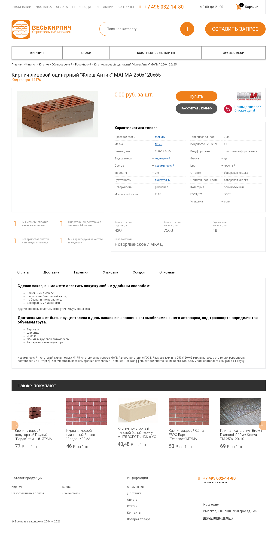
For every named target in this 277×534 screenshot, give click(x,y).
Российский (83, 64)
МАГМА (160, 137)
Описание (167, 272)
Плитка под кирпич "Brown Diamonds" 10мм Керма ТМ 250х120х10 (241, 434)
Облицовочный (62, 64)
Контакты (126, 7)
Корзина (252, 7)
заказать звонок (215, 482)
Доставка (44, 7)
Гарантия (81, 272)
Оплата (62, 7)
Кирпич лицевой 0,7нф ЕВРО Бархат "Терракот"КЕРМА (186, 434)
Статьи (132, 506)
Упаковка (110, 272)
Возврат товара (138, 519)
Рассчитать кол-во (196, 108)
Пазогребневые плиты (155, 53)
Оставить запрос (235, 29)
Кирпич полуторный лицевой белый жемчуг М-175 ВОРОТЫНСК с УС (137, 432)
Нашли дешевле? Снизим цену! (247, 108)
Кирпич (37, 53)
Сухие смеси (233, 53)
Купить (196, 96)
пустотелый (162, 180)
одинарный (162, 158)
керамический (164, 165)
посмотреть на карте (218, 517)
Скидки (139, 272)
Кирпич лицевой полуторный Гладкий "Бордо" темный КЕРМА (33, 434)
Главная (17, 64)
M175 (158, 144)
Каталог (30, 64)
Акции (108, 7)
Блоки (85, 53)
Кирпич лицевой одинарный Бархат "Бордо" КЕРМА (80, 434)
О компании (21, 7)
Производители (85, 7)
